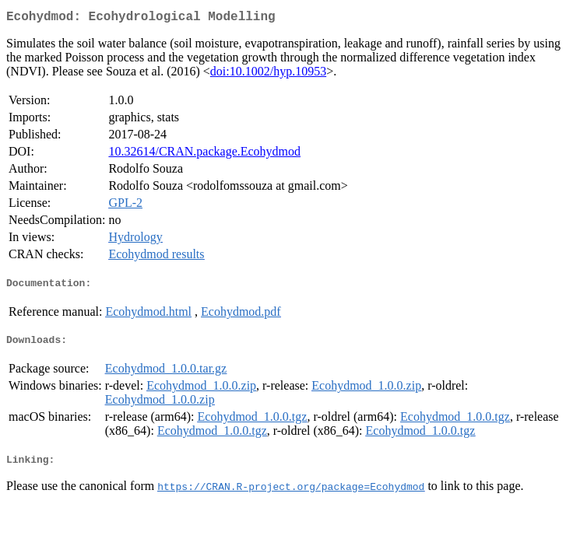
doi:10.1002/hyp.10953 (268, 74)
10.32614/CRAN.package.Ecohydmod (204, 154)
